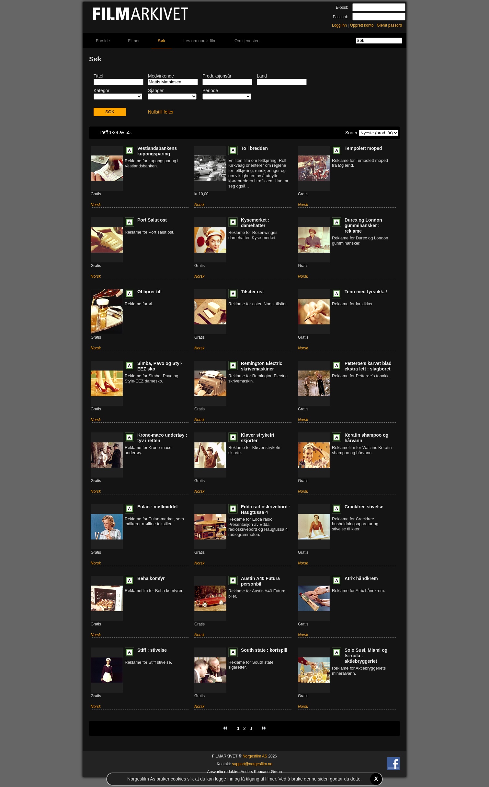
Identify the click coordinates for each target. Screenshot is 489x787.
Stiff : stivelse (152, 650)
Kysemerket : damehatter (255, 222)
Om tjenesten (246, 40)
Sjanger (156, 90)
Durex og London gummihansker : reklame (363, 225)
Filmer (134, 40)
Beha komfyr (151, 578)
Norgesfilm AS (255, 756)
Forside (103, 40)
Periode (210, 90)
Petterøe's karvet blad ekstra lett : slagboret (368, 366)
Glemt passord (389, 25)
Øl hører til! (149, 291)
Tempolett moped (363, 148)
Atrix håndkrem (361, 578)
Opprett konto (362, 25)
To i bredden (254, 148)
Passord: (340, 17)
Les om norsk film (199, 40)
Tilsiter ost (252, 291)
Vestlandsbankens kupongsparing (157, 151)
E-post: (342, 7)
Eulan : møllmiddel (157, 506)
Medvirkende (161, 76)
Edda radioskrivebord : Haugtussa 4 (265, 509)
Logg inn (339, 25)
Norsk (96, 204)
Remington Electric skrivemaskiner (261, 366)
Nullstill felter (161, 112)
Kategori (102, 90)
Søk (161, 40)
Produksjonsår (217, 76)
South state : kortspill (264, 650)
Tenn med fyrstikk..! (366, 291)
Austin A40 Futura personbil (260, 581)
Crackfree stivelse (364, 506)
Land (262, 76)
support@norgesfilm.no (252, 764)
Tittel (98, 76)
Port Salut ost (152, 220)
